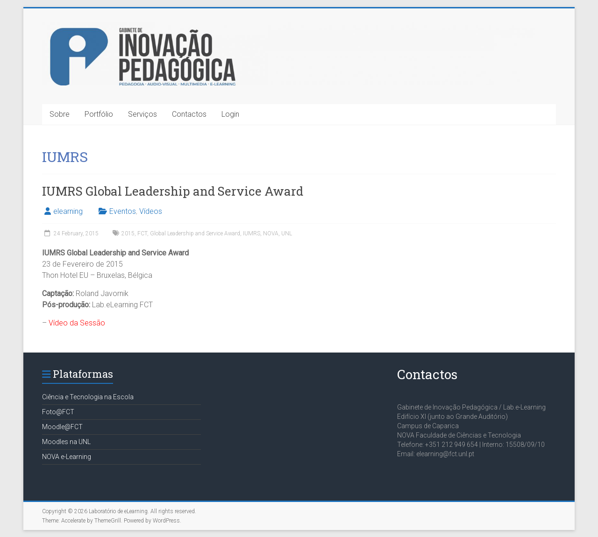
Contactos (189, 114)
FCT (142, 233)
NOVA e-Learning (66, 456)
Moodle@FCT (62, 427)
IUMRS (251, 233)
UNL (286, 233)
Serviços (142, 114)
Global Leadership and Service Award (195, 233)
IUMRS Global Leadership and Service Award (172, 191)
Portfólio (99, 114)
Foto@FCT (58, 412)
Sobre (60, 114)
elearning (68, 211)
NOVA (270, 233)
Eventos (122, 211)
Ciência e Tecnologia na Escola (88, 397)
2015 (128, 233)
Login (230, 114)
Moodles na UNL (66, 441)
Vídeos (150, 211)
